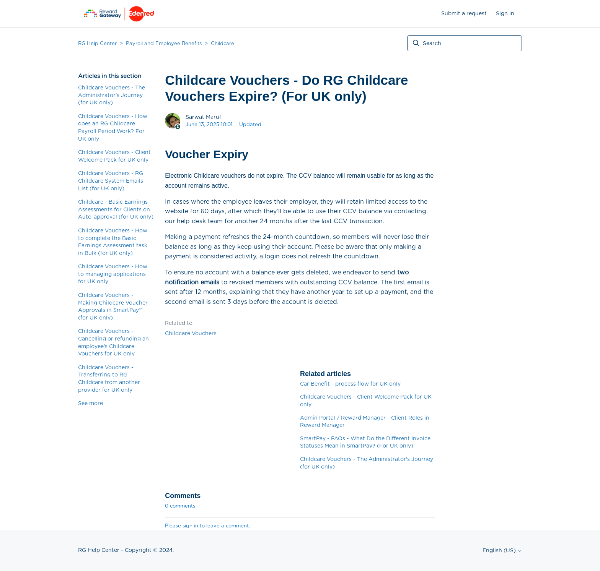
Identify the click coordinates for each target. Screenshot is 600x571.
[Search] (465, 43)
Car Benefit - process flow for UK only (350, 384)
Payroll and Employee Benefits (164, 43)
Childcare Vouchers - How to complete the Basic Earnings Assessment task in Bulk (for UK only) (112, 241)
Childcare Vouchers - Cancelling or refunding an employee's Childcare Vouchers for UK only (113, 342)
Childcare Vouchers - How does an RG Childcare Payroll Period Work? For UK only (112, 127)
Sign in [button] (505, 13)
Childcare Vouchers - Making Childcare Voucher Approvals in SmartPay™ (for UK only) (113, 306)
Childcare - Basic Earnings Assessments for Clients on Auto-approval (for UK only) (115, 209)
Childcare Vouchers (191, 333)
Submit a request (464, 13)
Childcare (222, 43)
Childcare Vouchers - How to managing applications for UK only (112, 273)
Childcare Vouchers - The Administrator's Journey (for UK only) (111, 94)
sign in (190, 526)
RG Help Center (97, 43)
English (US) (502, 550)
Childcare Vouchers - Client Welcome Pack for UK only (114, 156)
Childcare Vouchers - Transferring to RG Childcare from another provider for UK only (109, 378)
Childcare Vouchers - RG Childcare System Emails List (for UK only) (110, 180)
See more (90, 403)
